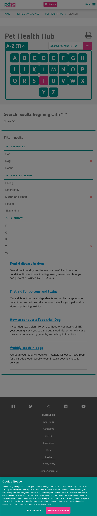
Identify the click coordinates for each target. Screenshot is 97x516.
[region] (48, 496)
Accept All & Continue (58, 510)
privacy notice (23, 501)
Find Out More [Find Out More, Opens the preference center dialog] (34, 510)
